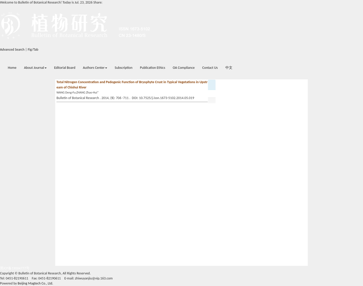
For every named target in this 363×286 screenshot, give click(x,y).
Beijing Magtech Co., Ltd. (35, 283)
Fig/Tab (33, 49)
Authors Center (95, 68)
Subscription (123, 68)
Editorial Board (64, 68)
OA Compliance (184, 68)
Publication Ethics (152, 68)
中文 (228, 68)
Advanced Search (12, 49)
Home (12, 68)
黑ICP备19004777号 (14, 268)
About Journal (35, 68)
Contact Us (210, 68)
